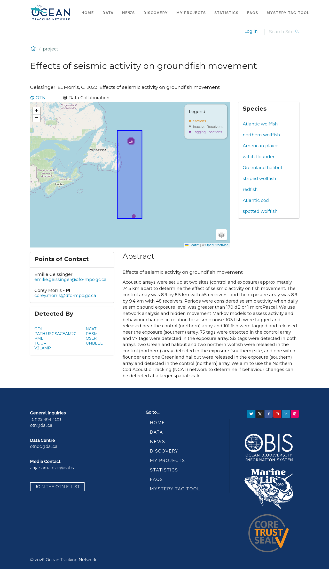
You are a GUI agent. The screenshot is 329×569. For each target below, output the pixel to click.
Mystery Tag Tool (288, 13)
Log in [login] (251, 31)
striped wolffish (259, 178)
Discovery (155, 13)
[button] (131, 141)
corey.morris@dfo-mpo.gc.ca (65, 295)
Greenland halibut (262, 167)
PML (38, 338)
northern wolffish (261, 135)
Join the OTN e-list (57, 486)
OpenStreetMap (216, 245)
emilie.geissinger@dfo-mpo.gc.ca (70, 279)
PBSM (92, 333)
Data (108, 13)
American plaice (260, 145)
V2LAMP (42, 348)
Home (87, 13)
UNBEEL (94, 343)
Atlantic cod (256, 200)
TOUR (40, 343)
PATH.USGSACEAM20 (55, 333)
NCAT (91, 329)
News (128, 13)
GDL (38, 329)
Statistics (226, 13)
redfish (250, 189)
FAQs (252, 13)
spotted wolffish (260, 211)
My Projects (191, 13)
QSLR (91, 338)
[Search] (282, 32)
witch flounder (258, 156)
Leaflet (192, 245)
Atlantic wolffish (260, 124)
